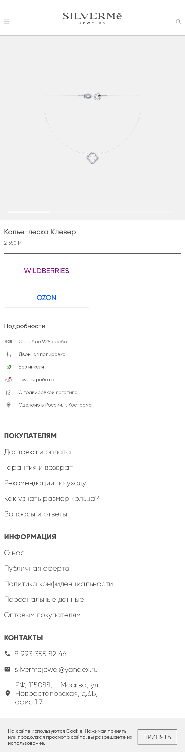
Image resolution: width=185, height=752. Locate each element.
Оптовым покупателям (42, 615)
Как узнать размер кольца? (51, 498)
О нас (14, 552)
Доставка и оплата (37, 452)
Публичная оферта (37, 568)
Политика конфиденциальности (58, 584)
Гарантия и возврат (38, 467)
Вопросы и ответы (35, 514)
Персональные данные (44, 599)
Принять (157, 737)
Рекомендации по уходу (45, 483)
